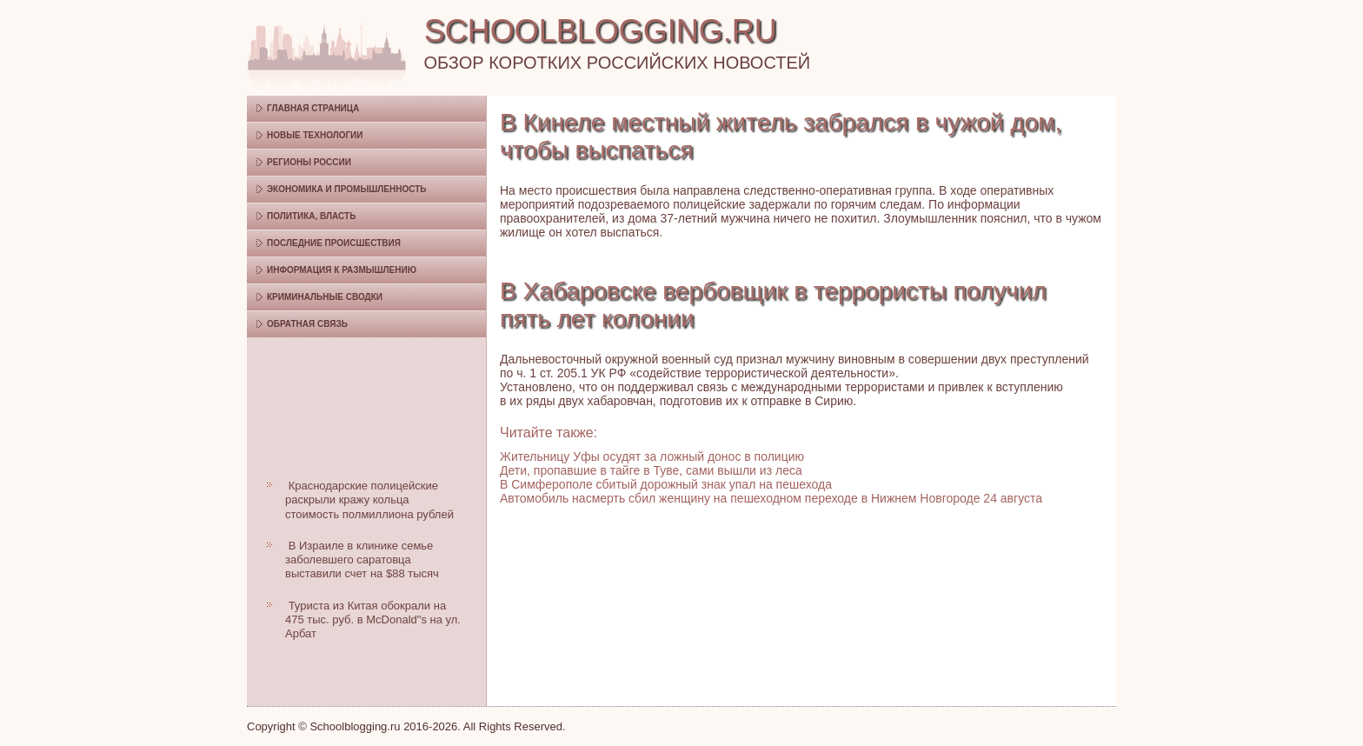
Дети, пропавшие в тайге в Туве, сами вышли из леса (651, 470)
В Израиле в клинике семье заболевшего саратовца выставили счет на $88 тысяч (362, 560)
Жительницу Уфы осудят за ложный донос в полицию (652, 456)
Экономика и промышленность (346, 189)
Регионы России (309, 162)
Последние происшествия (334, 243)
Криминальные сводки (324, 297)
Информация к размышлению (341, 270)
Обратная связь (307, 324)
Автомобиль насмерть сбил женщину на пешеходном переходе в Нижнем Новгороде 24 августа (771, 498)
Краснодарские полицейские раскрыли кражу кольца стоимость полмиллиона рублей (369, 500)
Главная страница (313, 108)
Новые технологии (315, 135)
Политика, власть (311, 216)
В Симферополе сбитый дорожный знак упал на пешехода (666, 484)
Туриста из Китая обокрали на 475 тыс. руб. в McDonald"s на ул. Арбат (373, 620)
